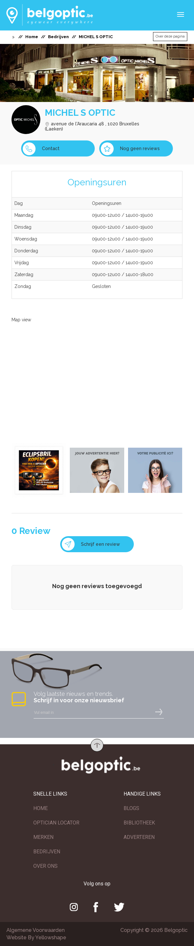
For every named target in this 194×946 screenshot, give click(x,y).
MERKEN (43, 837)
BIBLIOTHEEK (139, 823)
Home (31, 36)
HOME (40, 808)
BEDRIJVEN (46, 852)
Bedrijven (58, 36)
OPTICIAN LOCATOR (56, 823)
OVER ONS (45, 866)
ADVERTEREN (139, 837)
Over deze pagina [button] (170, 36)
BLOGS (131, 808)
